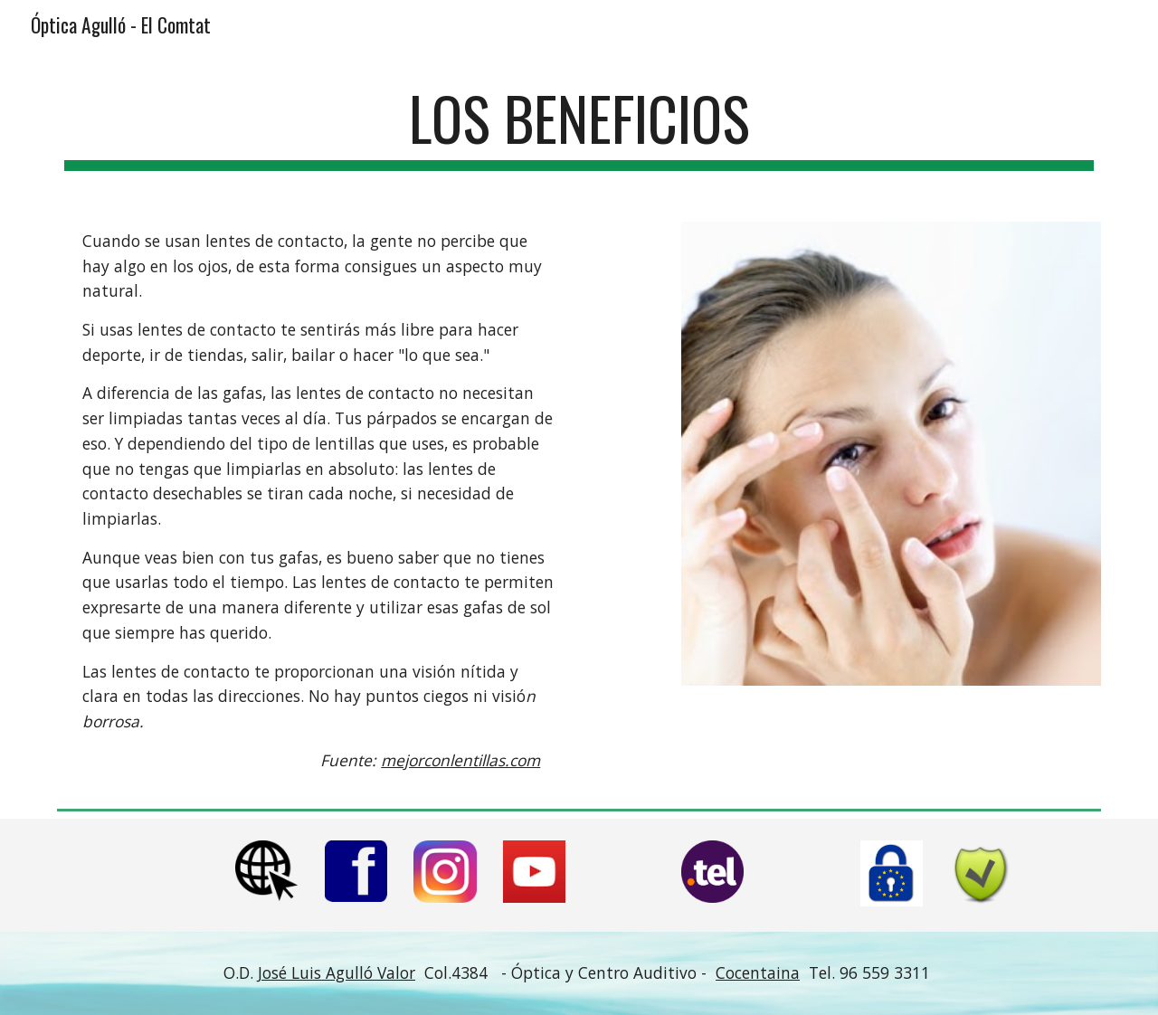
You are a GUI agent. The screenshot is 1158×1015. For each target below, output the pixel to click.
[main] (579, 127)
